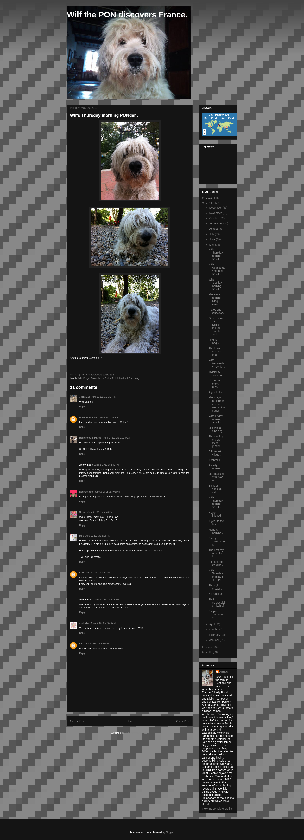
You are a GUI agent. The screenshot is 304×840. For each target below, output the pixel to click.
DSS (81, 535)
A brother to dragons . (216, 563)
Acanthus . (215, 460)
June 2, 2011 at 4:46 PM (99, 512)
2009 (209, 652)
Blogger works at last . (215, 489)
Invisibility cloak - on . (217, 373)
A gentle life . (216, 392)
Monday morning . (216, 531)
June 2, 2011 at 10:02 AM (105, 417)
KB (81, 643)
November (215, 213)
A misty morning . (216, 467)
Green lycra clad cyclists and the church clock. (216, 326)
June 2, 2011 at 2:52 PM (106, 464)
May (212, 244)
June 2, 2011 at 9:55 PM (97, 572)
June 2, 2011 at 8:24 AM (103, 397)
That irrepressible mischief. (217, 602)
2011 (209, 202)
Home (130, 721)
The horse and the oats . (215, 351)
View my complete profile (217, 808)
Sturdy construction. (217, 541)
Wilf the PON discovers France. (127, 14)
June (212, 239)
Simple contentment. (216, 614)
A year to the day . (216, 523)
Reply (82, 406)
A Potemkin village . (215, 453)
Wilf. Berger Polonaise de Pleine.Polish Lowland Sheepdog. (109, 378)
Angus (223, 671)
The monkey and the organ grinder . (216, 441)
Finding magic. (214, 341)
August (213, 228)
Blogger (170, 832)
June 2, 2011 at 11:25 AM (116, 437)
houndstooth (86, 491)
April (212, 624)
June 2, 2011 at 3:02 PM (107, 491)
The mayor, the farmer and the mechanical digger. (217, 404)
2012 (209, 197)
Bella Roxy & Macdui (90, 437)
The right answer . (215, 587)
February (215, 634)
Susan (82, 512)
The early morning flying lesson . (215, 299)
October (214, 218)
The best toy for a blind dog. (216, 553)
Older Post (182, 721)
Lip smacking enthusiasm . (217, 477)
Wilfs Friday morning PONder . (216, 419)
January (214, 640)
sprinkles (84, 623)
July (212, 234)
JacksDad (84, 397)
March (213, 629)
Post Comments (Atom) (137, 733)
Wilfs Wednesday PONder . (217, 363)
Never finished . (215, 514)
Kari (81, 572)
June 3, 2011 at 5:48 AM (103, 623)
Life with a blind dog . (216, 429)
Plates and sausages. (216, 311)
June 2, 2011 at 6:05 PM (97, 535)
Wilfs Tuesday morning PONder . (216, 284)
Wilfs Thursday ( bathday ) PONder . (217, 575)
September (216, 223)
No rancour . (216, 593)
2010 (209, 646)
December (215, 207)
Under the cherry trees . (214, 384)
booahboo (85, 417)
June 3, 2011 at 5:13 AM (106, 599)
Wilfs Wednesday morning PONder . (217, 269)
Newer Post (77, 721)
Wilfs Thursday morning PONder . (216, 254)
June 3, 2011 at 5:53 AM (96, 643)
